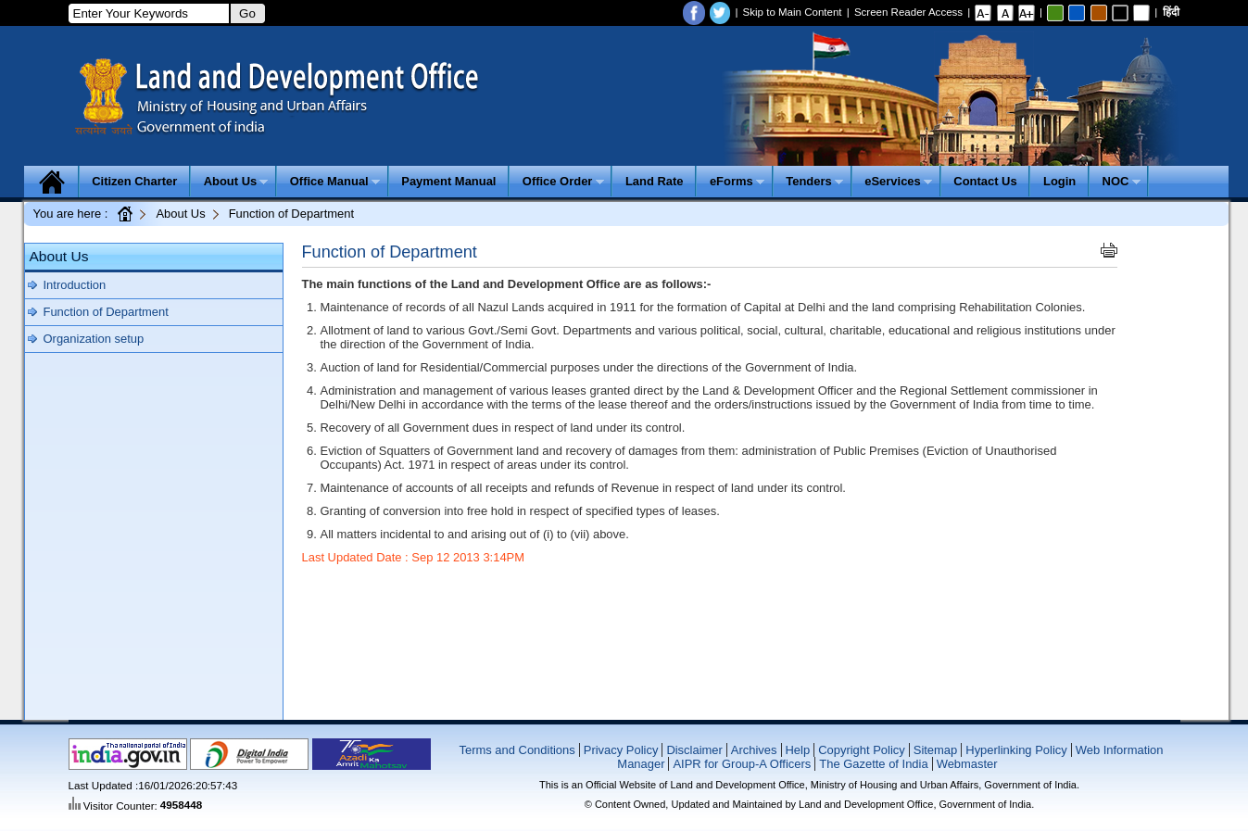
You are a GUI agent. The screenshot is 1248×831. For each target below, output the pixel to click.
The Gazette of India (873, 764)
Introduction (75, 285)
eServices (898, 181)
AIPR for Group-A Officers (742, 764)
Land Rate (654, 181)
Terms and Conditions (516, 750)
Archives (754, 750)
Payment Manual (448, 181)
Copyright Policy (861, 750)
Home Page (124, 213)
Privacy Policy (621, 750)
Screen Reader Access (908, 12)
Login (1059, 181)
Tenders (814, 181)
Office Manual (335, 181)
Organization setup (94, 339)
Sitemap (936, 750)
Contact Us (984, 181)
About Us (236, 181)
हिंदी (1171, 12)
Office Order (563, 181)
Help (798, 750)
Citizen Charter (134, 181)
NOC (1122, 181)
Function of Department (106, 312)
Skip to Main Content (792, 12)
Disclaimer (694, 750)
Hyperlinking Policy (1015, 750)
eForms (737, 181)
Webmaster (967, 764)
